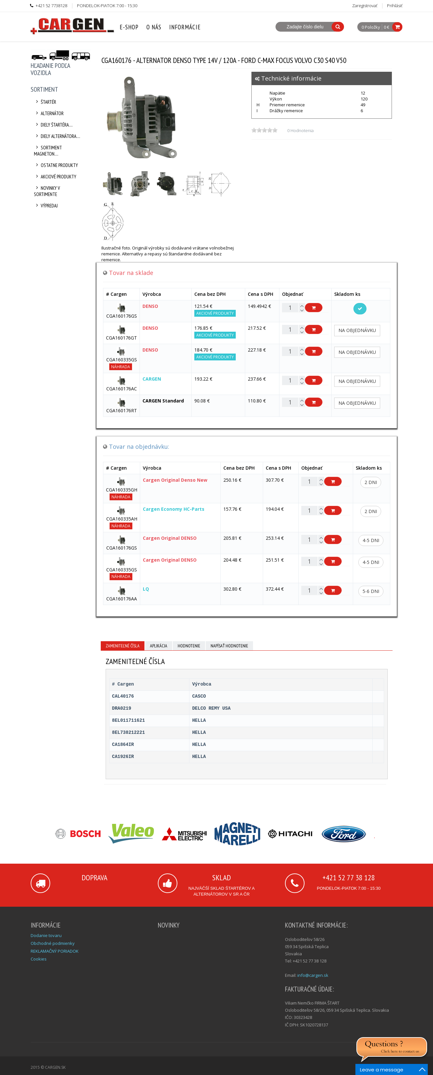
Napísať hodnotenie (229, 646)
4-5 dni (371, 540)
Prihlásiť (394, 5)
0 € (386, 27)
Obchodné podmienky (53, 943)
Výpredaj (46, 206)
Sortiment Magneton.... (48, 150)
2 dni (371, 482)
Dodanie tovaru (46, 935)
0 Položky (371, 27)
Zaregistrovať (364, 5)
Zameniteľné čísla (123, 646)
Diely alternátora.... (57, 136)
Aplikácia (158, 646)
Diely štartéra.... (53, 125)
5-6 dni (371, 591)
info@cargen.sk (312, 975)
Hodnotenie (189, 646)
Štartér (45, 102)
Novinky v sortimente (47, 191)
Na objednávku (357, 330)
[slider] (264, 130)
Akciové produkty (55, 177)
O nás (153, 27)
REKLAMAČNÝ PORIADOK (55, 951)
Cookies (39, 959)
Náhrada (120, 367)
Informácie (185, 27)
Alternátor (49, 113)
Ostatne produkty (56, 165)
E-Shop (129, 27)
